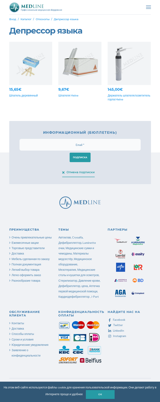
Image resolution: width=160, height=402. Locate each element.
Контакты (18, 323)
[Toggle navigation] (148, 7)
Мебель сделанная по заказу (31, 259)
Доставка (18, 253)
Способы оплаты (23, 334)
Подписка (80, 157)
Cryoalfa (77, 237)
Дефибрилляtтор (69, 242)
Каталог (26, 19)
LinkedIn (116, 330)
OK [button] (100, 394)
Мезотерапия (67, 269)
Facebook (116, 319)
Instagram (117, 336)
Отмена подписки (78, 172)
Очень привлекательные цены (32, 237)
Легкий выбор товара (26, 269)
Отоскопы (42, 19)
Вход (12, 19)
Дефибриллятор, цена (73, 286)
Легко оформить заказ (26, 275)
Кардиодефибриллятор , (74, 296)
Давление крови (89, 280)
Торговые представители (28, 248)
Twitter (115, 325)
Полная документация (26, 264)
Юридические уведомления (30, 344)
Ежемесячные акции (25, 242)
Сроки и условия (22, 339)
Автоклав (64, 237)
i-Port (95, 296)
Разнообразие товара (26, 280)
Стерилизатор (67, 280)
